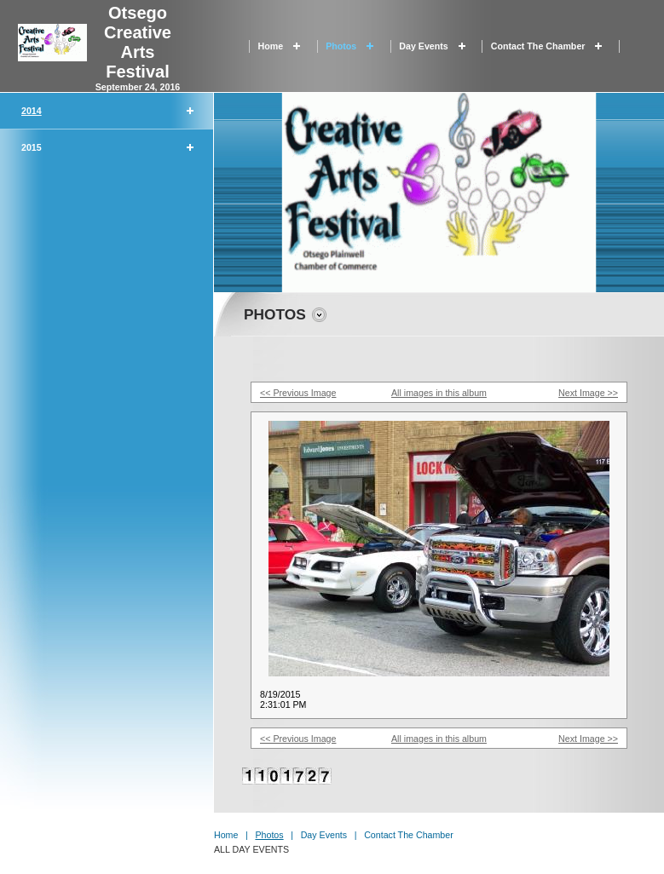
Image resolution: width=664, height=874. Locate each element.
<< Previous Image (298, 393)
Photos (341, 46)
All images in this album (439, 393)
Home (271, 46)
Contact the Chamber (538, 46)
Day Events (423, 46)
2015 (31, 147)
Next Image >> (588, 393)
